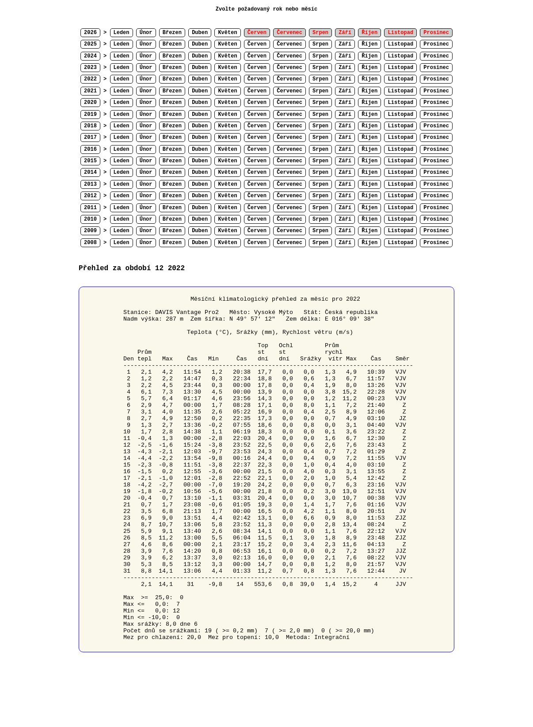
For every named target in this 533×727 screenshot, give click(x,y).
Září (345, 44)
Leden (121, 33)
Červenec (289, 44)
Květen (227, 33)
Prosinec (436, 44)
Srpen (320, 44)
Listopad (400, 44)
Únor (146, 33)
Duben (200, 33)
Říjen (369, 44)
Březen (172, 33)
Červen (256, 44)
